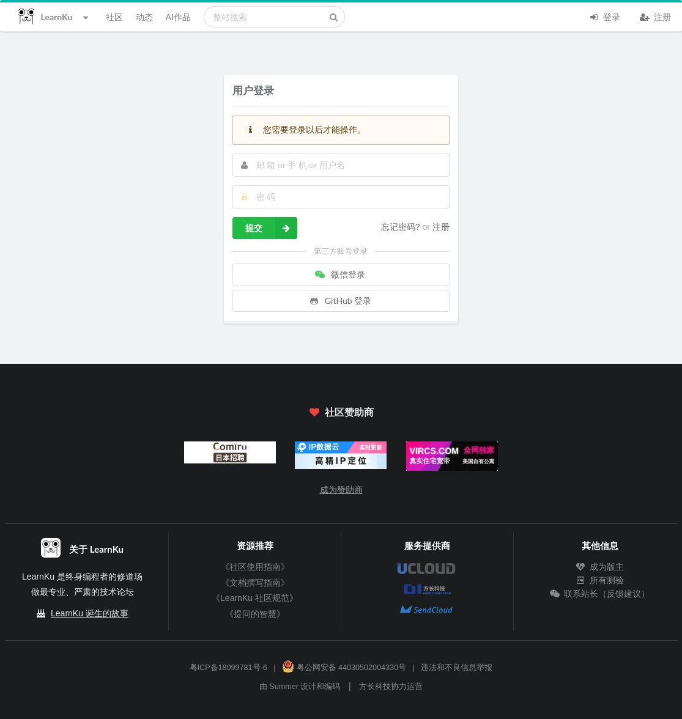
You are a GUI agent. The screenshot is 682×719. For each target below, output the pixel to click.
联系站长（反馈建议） (600, 594)
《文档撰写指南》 (255, 583)
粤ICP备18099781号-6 (228, 667)
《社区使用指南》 (255, 567)
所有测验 (600, 580)
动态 (144, 17)
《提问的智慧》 (255, 614)
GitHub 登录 (340, 300)
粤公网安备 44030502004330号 (344, 667)
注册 (656, 16)
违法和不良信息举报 (456, 667)
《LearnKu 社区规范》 (255, 598)
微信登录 (340, 274)
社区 (114, 17)
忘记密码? (402, 227)
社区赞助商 (340, 412)
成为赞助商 (341, 490)
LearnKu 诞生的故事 (89, 613)
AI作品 (178, 17)
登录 (605, 16)
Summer (283, 686)
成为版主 (600, 567)
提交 (271, 228)
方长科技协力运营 (391, 686)
